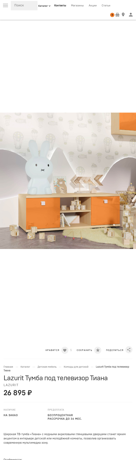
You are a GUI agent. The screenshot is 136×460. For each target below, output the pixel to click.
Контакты (60, 5)
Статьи (106, 5)
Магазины (77, 5)
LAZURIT (11, 385)
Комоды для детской (76, 367)
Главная (8, 367)
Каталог (25, 367)
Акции (93, 5)
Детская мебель (47, 367)
